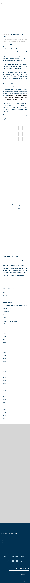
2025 (4, 418)
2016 (4, 390)
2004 (4, 352)
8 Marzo (5, 292)
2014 (19, 39)
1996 (4, 323)
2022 (4, 409)
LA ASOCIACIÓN (13, 557)
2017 (4, 393)
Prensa (5, 314)
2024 (4, 415)
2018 (4, 396)
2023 (4, 412)
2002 (4, 342)
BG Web (27, 581)
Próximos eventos (7, 318)
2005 (4, 355)
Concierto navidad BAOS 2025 (10, 283)
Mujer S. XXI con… (7, 308)
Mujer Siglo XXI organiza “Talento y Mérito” (13, 265)
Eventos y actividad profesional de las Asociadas (15, 305)
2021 (4, 406)
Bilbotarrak (6, 299)
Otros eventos (6, 311)
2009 (4, 368)
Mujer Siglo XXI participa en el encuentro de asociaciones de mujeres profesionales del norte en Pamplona (15, 277)
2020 (4, 403)
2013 (4, 380)
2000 (4, 336)
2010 (4, 371)
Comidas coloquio (7, 302)
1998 (4, 330)
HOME (5, 557)
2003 (4, 346)
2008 (4, 365)
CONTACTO (23, 557)
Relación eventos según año (10, 321)
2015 (4, 387)
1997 (4, 327)
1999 (4, 333)
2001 (4, 339)
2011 (4, 374)
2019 (4, 399)
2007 (4, 361)
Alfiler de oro (6, 295)
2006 (4, 358)
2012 (4, 377)
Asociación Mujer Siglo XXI (18, 41)
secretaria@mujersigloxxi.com (9, 533)
